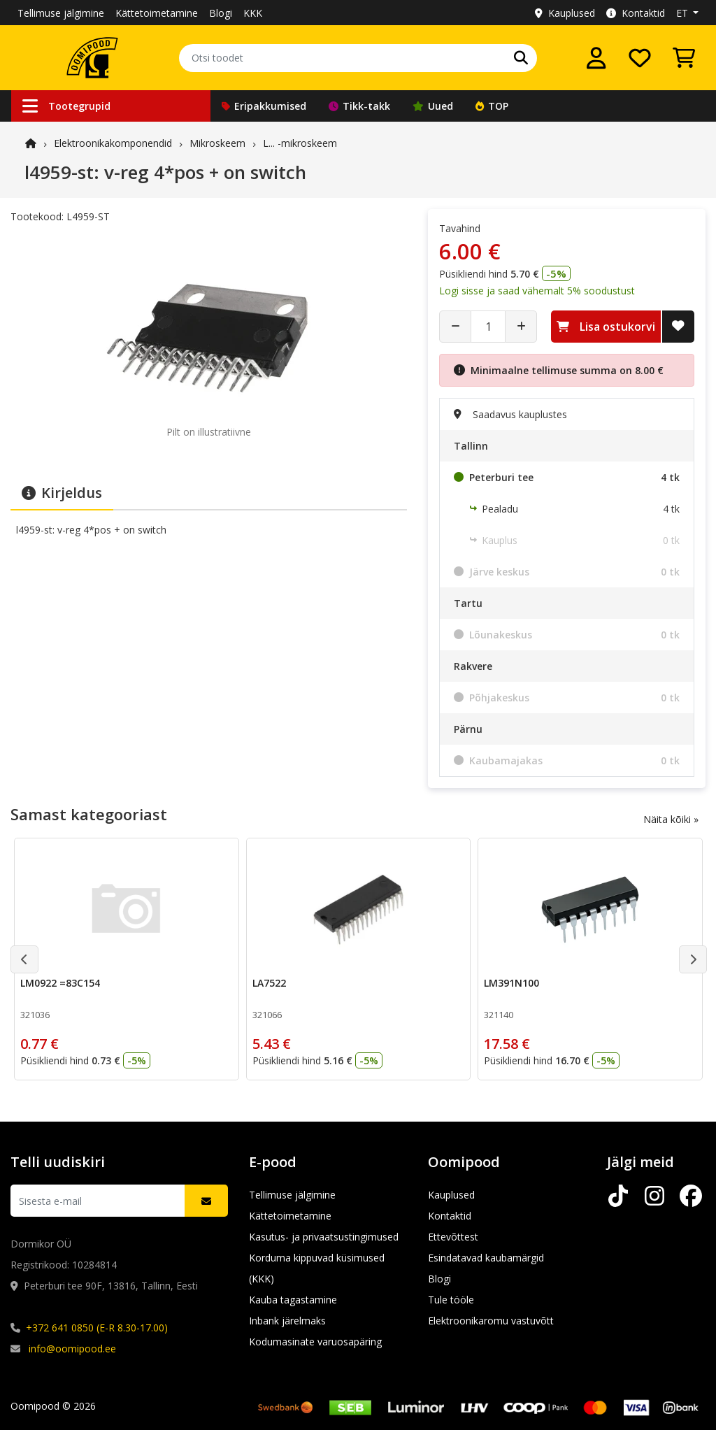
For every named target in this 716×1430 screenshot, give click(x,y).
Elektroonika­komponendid (113, 143)
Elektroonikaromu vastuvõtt (491, 1320)
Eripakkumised (264, 106)
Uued (433, 106)
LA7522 (269, 982)
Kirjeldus (62, 492)
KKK (252, 13)
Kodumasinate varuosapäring (315, 1341)
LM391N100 (511, 982)
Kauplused (565, 13)
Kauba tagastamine (293, 1299)
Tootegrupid (66, 106)
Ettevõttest (453, 1236)
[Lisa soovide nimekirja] (678, 326)
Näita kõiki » (671, 819)
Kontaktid (635, 13)
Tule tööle (451, 1299)
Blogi (220, 13)
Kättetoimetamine (156, 13)
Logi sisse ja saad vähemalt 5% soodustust (537, 290)
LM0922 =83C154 (60, 982)
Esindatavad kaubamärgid (486, 1257)
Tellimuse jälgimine (60, 13)
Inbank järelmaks (287, 1320)
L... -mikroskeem (300, 143)
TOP (491, 106)
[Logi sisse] (596, 58)
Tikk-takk (359, 106)
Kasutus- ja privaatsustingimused (324, 1236)
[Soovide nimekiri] (639, 58)
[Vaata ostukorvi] (684, 58)
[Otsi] (521, 58)
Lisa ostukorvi (606, 326)
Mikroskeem (217, 143)
